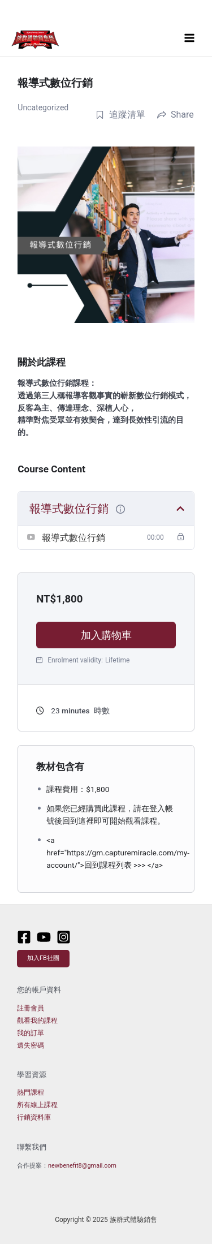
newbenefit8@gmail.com (82, 1165)
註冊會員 (30, 1008)
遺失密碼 (30, 1045)
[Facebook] (24, 937)
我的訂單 (30, 1033)
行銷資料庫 (34, 1117)
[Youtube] (44, 937)
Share (175, 114)
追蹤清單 (120, 114)
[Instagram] (64, 937)
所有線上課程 (37, 1105)
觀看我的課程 (37, 1021)
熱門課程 (30, 1092)
